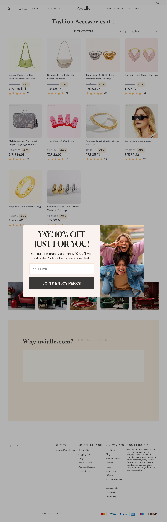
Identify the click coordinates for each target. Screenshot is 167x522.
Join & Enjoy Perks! (61, 283)
